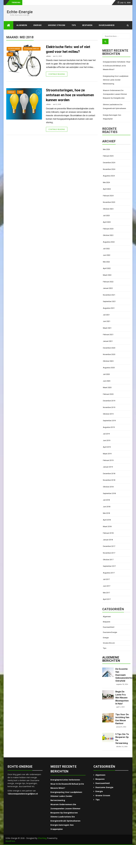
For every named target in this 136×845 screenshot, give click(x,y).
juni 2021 (106, 321)
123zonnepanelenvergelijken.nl (23, 793)
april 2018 (107, 520)
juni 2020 (106, 381)
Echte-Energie (20, 11)
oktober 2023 (108, 209)
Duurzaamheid (107, 25)
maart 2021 (107, 328)
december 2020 (109, 348)
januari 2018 (108, 540)
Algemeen (21, 25)
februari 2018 (108, 533)
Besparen (87, 25)
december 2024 (109, 163)
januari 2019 (108, 467)
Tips (74, 25)
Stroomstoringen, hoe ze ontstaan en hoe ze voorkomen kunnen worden (70, 95)
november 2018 (109, 480)
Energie (37, 25)
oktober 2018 (108, 487)
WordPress (10, 841)
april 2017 (107, 599)
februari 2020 (108, 394)
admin (48, 56)
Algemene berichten (111, 659)
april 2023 (107, 222)
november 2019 (109, 407)
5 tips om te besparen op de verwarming (122, 738)
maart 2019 (107, 454)
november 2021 (109, 295)
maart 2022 (107, 275)
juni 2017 (106, 586)
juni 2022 (106, 255)
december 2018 (109, 474)
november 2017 (109, 553)
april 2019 (107, 447)
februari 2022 (108, 282)
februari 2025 (108, 156)
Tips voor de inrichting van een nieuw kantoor (122, 719)
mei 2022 (106, 262)
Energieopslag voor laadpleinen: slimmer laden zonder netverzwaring (116, 80)
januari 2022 (108, 288)
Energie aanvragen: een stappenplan (112, 117)
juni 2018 (106, 507)
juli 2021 (106, 315)
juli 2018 (106, 500)
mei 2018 (106, 513)
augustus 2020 (109, 368)
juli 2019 (106, 434)
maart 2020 (107, 387)
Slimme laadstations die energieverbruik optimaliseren (114, 106)
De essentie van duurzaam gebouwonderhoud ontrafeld (122, 675)
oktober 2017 (108, 560)
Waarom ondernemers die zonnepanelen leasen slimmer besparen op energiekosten (115, 94)
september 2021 (109, 301)
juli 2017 (106, 579)
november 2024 (109, 169)
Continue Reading (56, 74)
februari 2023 (108, 229)
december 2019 (109, 401)
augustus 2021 (109, 308)
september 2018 (109, 493)
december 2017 (109, 546)
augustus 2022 (109, 242)
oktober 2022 (108, 235)
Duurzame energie (31, 49)
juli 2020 (106, 374)
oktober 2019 (108, 414)
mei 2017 (106, 593)
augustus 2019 (109, 427)
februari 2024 (108, 196)
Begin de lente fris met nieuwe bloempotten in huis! (122, 697)
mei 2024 (106, 182)
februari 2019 (108, 460)
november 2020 (109, 354)
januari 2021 (108, 341)
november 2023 (109, 202)
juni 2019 (106, 440)
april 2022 (107, 268)
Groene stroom (56, 25)
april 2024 (107, 189)
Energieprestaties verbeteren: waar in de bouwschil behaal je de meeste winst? (116, 65)
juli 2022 (106, 249)
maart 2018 (107, 526)
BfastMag (42, 838)
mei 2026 (106, 149)
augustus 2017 (109, 573)
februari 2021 (108, 335)
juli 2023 (106, 216)
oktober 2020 (108, 361)
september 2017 (109, 566)
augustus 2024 (109, 176)
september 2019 (109, 421)
